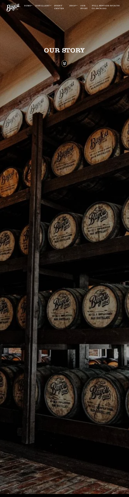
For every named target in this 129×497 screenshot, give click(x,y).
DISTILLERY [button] (42, 6)
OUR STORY (84, 7)
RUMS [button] (27, 6)
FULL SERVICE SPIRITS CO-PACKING (106, 7)
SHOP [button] (72, 6)
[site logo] (13, 7)
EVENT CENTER (59, 7)
